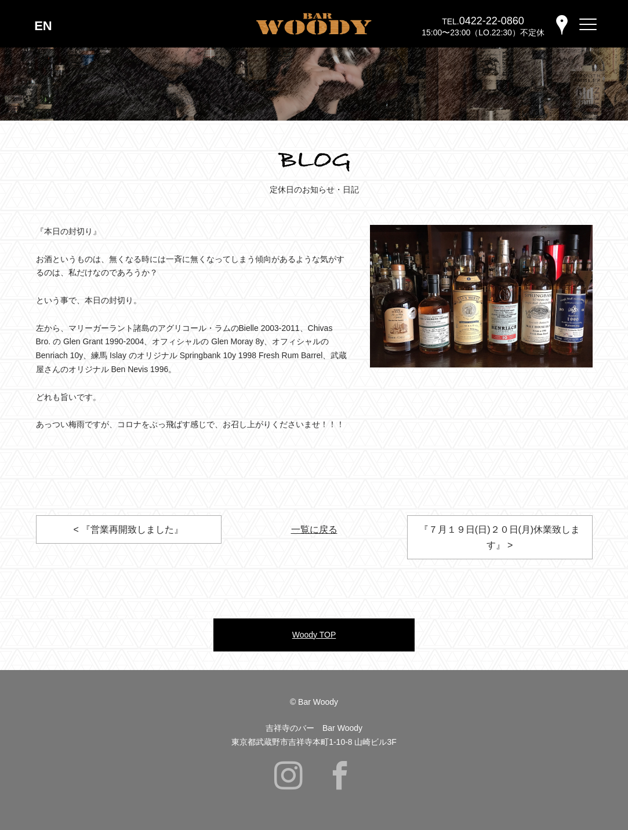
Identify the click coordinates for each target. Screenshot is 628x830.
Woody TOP (314, 634)
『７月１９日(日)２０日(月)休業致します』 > (499, 537)
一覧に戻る (314, 529)
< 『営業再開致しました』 (129, 529)
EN (43, 26)
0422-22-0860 (491, 21)
